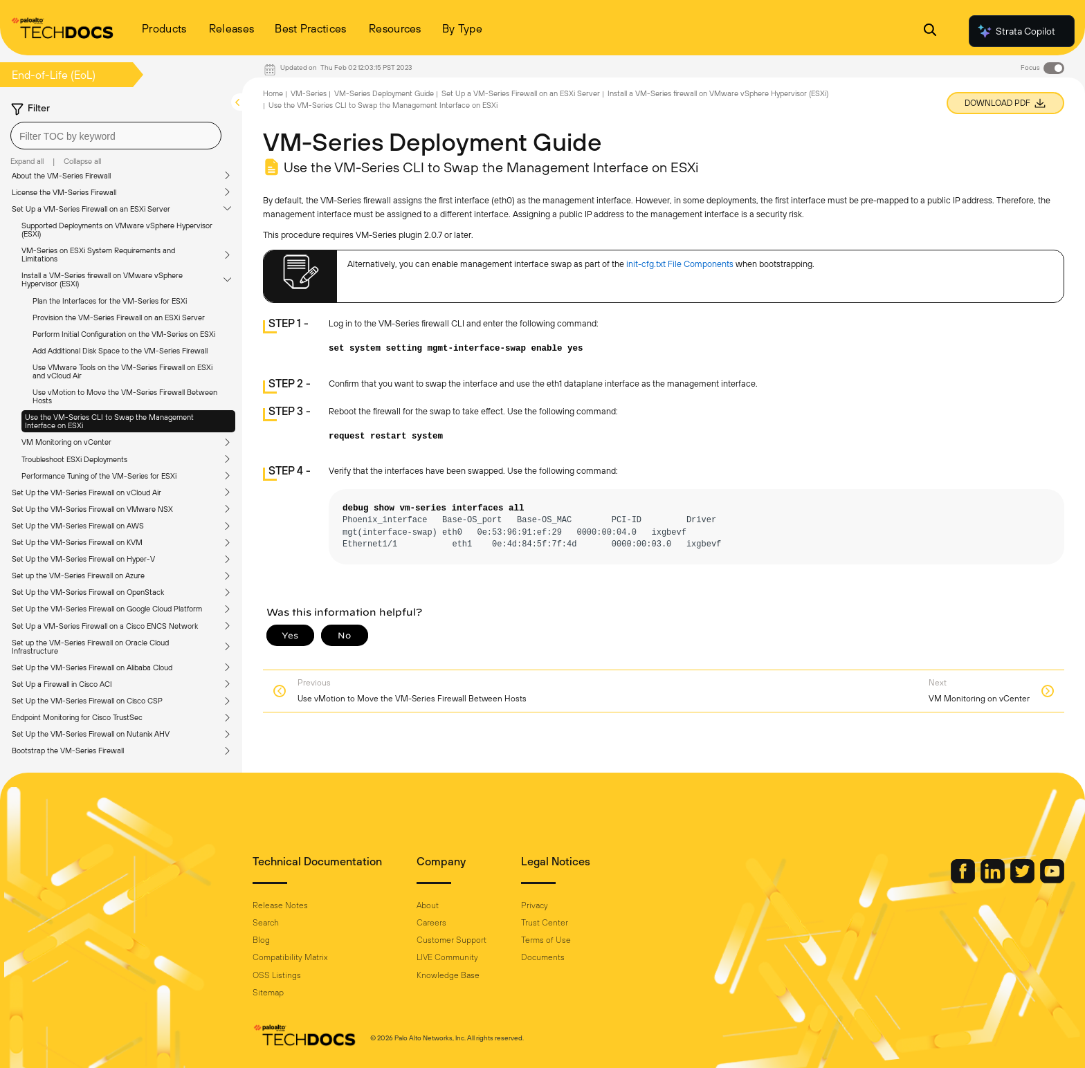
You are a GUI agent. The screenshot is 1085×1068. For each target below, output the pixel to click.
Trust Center (544, 923)
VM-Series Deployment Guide (384, 93)
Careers (431, 923)
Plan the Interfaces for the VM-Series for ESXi (110, 301)
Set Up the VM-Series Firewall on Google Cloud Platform (107, 609)
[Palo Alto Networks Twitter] (1023, 879)
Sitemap (268, 992)
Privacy (534, 905)
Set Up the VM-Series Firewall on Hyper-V (83, 559)
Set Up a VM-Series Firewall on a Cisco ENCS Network (105, 626)
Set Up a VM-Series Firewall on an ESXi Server (91, 209)
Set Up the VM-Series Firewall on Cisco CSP (87, 701)
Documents (543, 957)
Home (273, 93)
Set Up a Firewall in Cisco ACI (62, 684)
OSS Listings (277, 975)
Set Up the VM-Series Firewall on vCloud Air (86, 492)
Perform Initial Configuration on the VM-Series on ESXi (124, 334)
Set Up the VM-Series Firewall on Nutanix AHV (91, 734)
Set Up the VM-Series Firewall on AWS (78, 526)
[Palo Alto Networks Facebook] (964, 879)
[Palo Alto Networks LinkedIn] (994, 879)
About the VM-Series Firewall (61, 176)
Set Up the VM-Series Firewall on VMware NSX (92, 509)
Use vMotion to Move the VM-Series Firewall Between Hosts (125, 396)
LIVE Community (447, 957)
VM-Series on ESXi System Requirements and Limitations (98, 254)
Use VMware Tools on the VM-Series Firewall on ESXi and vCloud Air (122, 371)
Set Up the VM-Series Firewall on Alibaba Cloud (92, 667)
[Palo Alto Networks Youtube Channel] (1052, 879)
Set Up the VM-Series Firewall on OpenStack (88, 592)
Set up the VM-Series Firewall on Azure (78, 575)
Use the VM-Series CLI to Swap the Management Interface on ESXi (109, 421)
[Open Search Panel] (930, 31)
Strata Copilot (1015, 31)
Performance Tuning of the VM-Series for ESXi (98, 476)
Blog (261, 940)
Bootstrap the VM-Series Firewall (68, 750)
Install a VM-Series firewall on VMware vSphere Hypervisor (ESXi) (102, 279)
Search (266, 923)
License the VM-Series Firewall (64, 192)
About (428, 905)
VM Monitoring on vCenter (66, 442)
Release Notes (280, 905)
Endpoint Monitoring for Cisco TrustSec (77, 717)
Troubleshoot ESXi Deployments (74, 459)
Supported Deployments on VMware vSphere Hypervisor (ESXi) (116, 229)
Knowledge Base (448, 975)
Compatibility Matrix (290, 957)
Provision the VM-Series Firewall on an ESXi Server (119, 317)
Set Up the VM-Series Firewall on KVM (77, 542)
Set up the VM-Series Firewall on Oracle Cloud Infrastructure (90, 646)
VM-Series (309, 93)
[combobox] (115, 135)
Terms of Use (546, 940)
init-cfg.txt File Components (679, 264)
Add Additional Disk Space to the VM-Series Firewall (120, 351)
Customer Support (451, 940)
